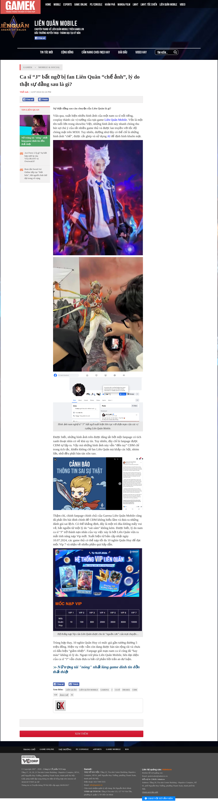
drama (126, 690)
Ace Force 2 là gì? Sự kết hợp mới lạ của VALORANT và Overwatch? (35, 157)
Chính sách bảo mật (150, 792)
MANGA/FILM (124, 4)
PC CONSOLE (82, 749)
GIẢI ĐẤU (122, 52)
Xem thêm (81, 733)
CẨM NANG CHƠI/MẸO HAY (96, 52)
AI (108, 136)
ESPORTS (67, 4)
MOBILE (57, 4)
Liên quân (71, 690)
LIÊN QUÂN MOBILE (168, 4)
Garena (105, 690)
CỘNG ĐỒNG (67, 52)
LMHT (135, 4)
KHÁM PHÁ (110, 4)
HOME (48, 4)
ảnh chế (64, 695)
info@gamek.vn (96, 785)
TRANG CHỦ (29, 749)
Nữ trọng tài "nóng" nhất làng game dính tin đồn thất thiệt (34, 140)
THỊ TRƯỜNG (64, 749)
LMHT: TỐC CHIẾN (149, 4)
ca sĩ (117, 690)
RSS (127, 749)
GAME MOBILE (113, 749)
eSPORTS (97, 749)
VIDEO (182, 4)
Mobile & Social (49, 67)
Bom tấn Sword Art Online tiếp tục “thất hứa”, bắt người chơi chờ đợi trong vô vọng (35, 174)
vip (55, 695)
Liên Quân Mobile (116, 119)
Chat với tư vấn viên (159, 799)
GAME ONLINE (80, 4)
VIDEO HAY (141, 52)
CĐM (134, 690)
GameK (27, 67)
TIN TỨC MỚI (46, 52)
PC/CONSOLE (96, 4)
